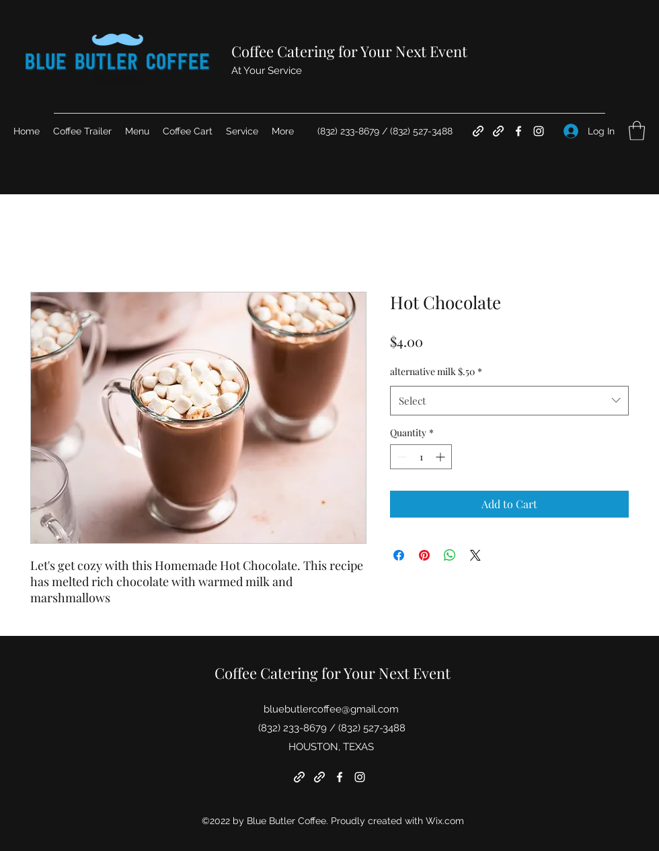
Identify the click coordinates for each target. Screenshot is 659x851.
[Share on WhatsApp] (450, 555)
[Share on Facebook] (399, 555)
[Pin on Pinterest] (424, 555)
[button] (637, 130)
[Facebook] (518, 131)
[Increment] (441, 457)
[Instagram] (538, 131)
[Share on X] (475, 555)
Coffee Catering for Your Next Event (349, 51)
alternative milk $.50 (436, 371)
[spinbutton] (421, 457)
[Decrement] (400, 457)
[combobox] (509, 400)
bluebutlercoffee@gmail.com (331, 709)
